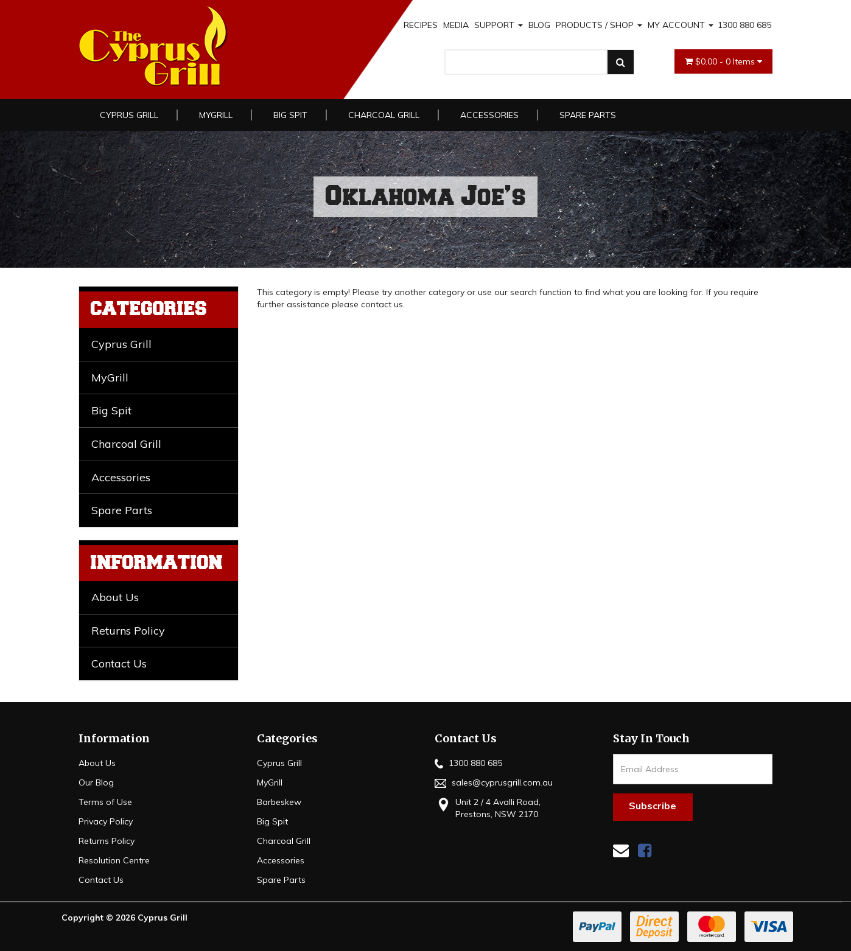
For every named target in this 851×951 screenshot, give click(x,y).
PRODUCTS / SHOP (599, 24)
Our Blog (96, 782)
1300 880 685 (744, 24)
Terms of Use (105, 801)
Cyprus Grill (129, 115)
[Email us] (621, 850)
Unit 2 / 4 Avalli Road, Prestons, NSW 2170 (488, 808)
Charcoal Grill (383, 115)
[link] (644, 850)
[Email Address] (693, 769)
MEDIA (456, 24)
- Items (723, 61)
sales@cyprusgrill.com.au (494, 782)
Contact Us (119, 664)
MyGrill (216, 115)
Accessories (489, 115)
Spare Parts (587, 115)
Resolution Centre (114, 860)
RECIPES (421, 24)
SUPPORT (498, 24)
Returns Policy (128, 631)
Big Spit (290, 115)
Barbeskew (279, 801)
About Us (115, 597)
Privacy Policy (106, 821)
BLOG (539, 24)
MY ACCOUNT (680, 24)
